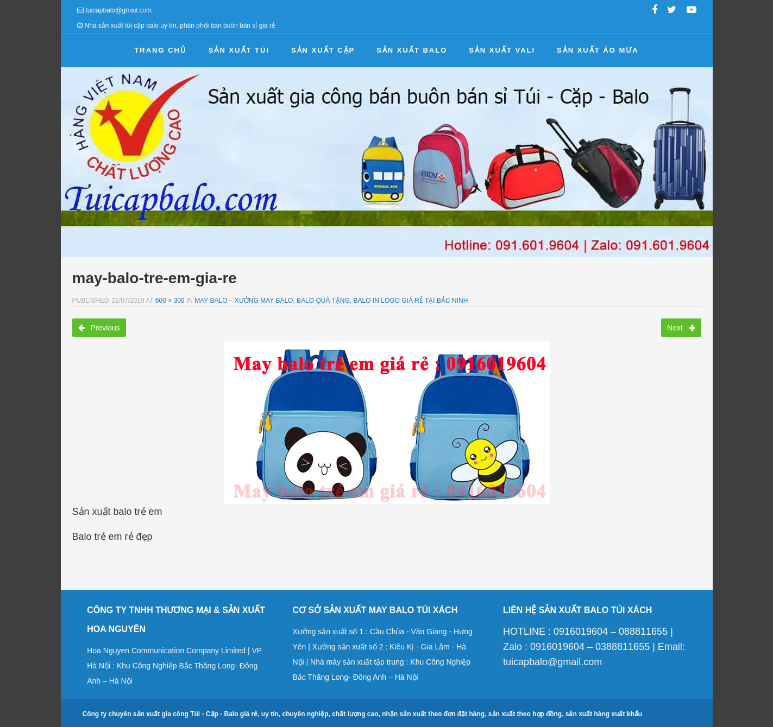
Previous (99, 327)
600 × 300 (170, 300)
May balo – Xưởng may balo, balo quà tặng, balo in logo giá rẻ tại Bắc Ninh (331, 300)
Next (681, 327)
